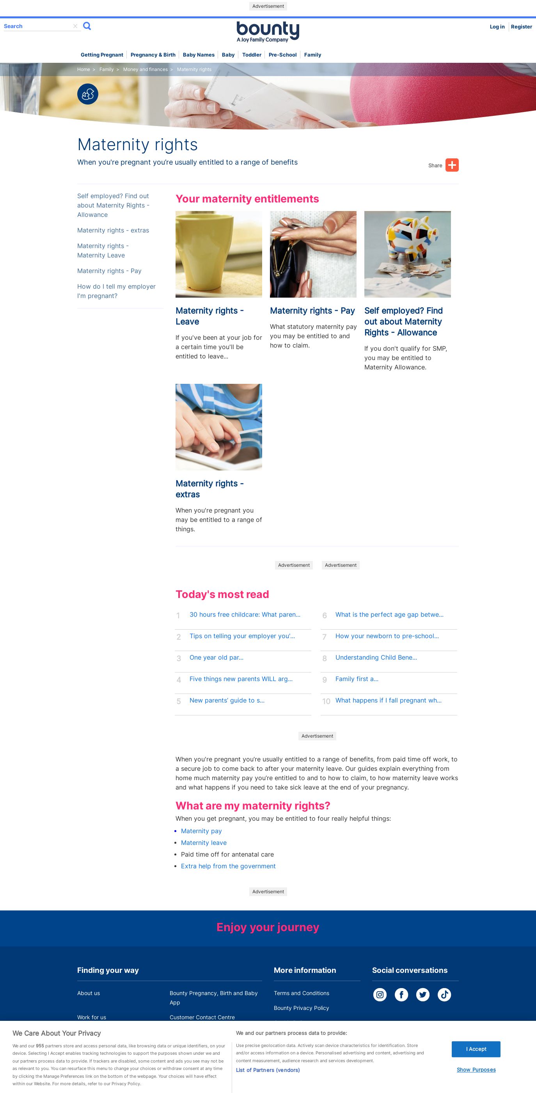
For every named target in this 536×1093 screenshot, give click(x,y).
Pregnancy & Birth (153, 55)
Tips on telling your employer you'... (242, 636)
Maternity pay (201, 831)
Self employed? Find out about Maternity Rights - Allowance (113, 205)
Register (521, 27)
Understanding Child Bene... (376, 657)
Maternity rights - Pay (109, 271)
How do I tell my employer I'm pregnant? (116, 291)
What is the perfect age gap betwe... (389, 614)
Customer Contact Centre (202, 1017)
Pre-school (283, 55)
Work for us (91, 1017)
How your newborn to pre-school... (387, 636)
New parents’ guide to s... (227, 700)
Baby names (199, 55)
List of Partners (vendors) (268, 1074)
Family (312, 55)
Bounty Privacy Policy (301, 1007)
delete (75, 26)
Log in (497, 27)
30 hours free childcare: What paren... (245, 614)
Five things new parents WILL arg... (241, 679)
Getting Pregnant (102, 55)
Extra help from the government (228, 866)
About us (88, 993)
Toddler (251, 55)
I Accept (476, 1053)
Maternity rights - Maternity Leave (103, 250)
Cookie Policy (291, 1022)
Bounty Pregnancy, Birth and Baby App (214, 998)
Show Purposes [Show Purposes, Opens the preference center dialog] (476, 1073)
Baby (228, 55)
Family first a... (356, 679)
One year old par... (216, 657)
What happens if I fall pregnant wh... (388, 700)
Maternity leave (204, 842)
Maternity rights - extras (113, 230)
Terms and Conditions (301, 993)
